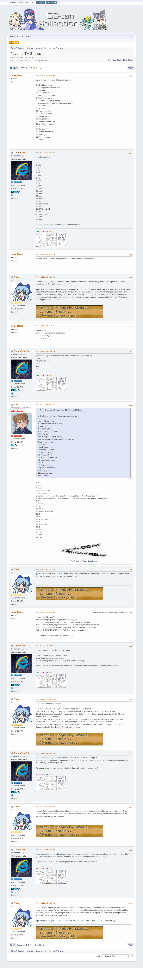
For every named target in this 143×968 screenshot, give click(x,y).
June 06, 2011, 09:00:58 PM (45, 404)
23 (43, 68)
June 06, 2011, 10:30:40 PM (45, 612)
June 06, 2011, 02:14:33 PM (45, 152)
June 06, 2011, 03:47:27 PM (45, 277)
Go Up (12, 945)
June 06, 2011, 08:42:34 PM (45, 351)
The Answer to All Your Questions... (84, 561)
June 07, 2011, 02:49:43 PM (45, 806)
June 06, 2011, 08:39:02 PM (45, 326)
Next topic (128, 60)
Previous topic (115, 60)
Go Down (14, 68)
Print (130, 68)
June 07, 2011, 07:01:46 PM (45, 903)
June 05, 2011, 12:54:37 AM (45, 75)
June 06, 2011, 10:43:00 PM (45, 645)
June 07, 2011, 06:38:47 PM (45, 849)
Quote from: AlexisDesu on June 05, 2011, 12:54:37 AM (61, 410)
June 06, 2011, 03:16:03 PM (45, 254)
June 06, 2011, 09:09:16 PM (45, 569)
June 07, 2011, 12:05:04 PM (45, 753)
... (41, 68)
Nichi (16, 277)
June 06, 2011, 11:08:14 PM (45, 699)
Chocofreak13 (21, 152)
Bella (16, 404)
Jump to (98, 956)
